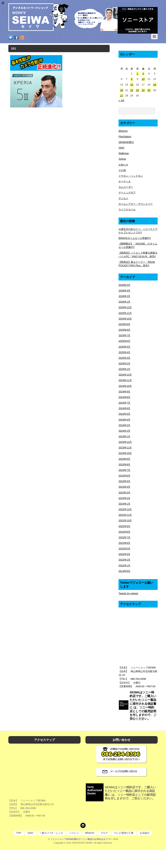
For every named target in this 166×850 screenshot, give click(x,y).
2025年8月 (124, 329)
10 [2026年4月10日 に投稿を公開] (143, 79)
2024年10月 (125, 386)
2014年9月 (124, 571)
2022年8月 (124, 531)
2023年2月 (124, 498)
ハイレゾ (74, 833)
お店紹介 (144, 833)
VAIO (121, 147)
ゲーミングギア (127, 192)
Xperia (122, 159)
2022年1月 (124, 565)
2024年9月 (124, 391)
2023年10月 (125, 453)
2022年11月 (125, 515)
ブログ (104, 833)
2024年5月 (124, 414)
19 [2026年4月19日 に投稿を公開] (154, 84)
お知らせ (123, 164)
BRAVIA (123, 131)
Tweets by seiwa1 (128, 593)
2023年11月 (125, 447)
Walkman (123, 153)
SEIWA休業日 (126, 142)
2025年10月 (125, 318)
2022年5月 (124, 548)
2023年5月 (124, 481)
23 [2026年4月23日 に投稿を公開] (137, 90)
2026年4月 (124, 285)
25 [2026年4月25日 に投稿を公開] (149, 90)
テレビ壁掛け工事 (123, 833)
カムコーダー (125, 187)
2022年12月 (125, 509)
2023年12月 (125, 442)
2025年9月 (124, 324)
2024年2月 (124, 430)
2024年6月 (124, 408)
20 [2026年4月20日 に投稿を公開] (121, 90)
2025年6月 (124, 341)
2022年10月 (125, 520)
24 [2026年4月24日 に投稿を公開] (143, 90)
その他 (122, 170)
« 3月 (121, 100)
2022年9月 (124, 526)
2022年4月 (124, 554)
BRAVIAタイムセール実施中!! (134, 238)
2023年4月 (124, 486)
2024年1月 (124, 436)
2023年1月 (124, 503)
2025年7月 (124, 335)
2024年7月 (124, 402)
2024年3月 (124, 425)
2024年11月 (125, 380)
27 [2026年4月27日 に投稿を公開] (121, 95)
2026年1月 (124, 301)
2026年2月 (124, 296)
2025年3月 (124, 358)
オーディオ (124, 181)
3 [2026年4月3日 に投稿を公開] (143, 73)
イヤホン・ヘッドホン (130, 175)
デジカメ (123, 198)
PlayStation (124, 136)
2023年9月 (124, 459)
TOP (18, 833)
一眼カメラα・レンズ (51, 833)
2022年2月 (124, 559)
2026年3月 (124, 290)
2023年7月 (124, 470)
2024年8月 (124, 397)
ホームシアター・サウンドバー (135, 204)
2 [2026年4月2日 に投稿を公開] (137, 73)
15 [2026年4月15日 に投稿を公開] (131, 84)
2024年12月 (125, 374)
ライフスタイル (127, 209)
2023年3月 (124, 492)
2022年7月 (124, 537)
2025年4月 (124, 352)
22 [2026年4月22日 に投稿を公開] (131, 90)
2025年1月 (124, 369)
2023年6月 (124, 475)
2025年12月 (125, 307)
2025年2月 (124, 363)
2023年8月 (124, 464)
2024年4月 (124, 419)
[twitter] (10, 37)
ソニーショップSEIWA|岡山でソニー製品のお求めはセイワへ (81, 839)
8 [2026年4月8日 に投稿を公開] (131, 79)
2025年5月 (124, 346)
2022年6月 (124, 543)
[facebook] (16, 37)
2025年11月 (125, 313)
